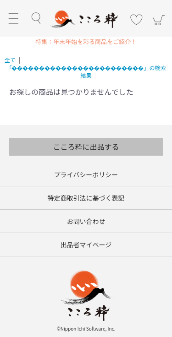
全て (10, 60)
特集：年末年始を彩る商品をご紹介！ (86, 41)
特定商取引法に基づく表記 (86, 197)
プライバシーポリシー (86, 174)
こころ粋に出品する (86, 146)
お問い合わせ (86, 221)
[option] (86, 41)
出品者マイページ (86, 244)
